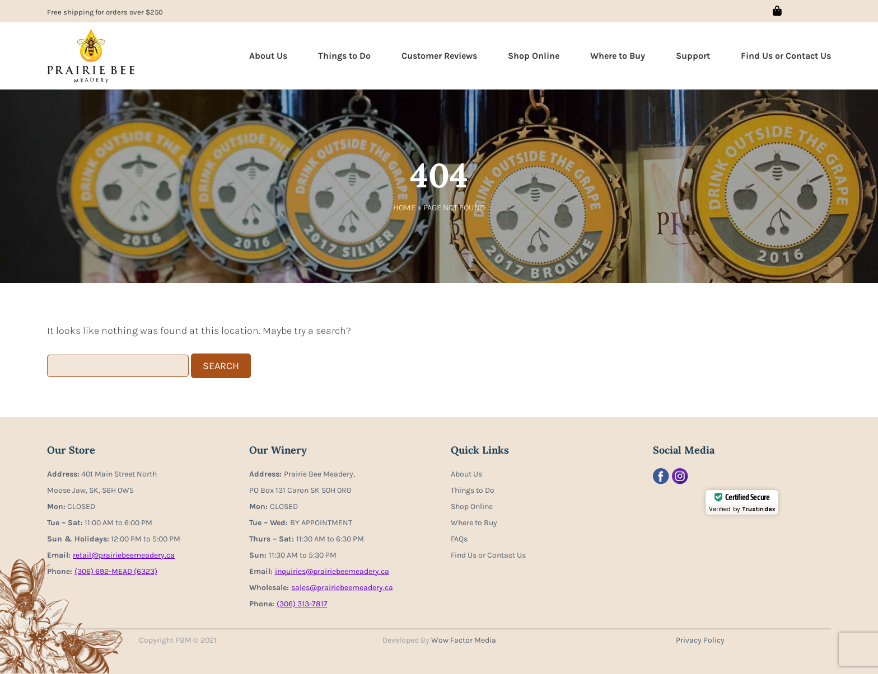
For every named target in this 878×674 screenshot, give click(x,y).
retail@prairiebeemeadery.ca (124, 555)
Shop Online (533, 55)
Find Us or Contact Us (786, 55)
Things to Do (344, 55)
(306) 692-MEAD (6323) (115, 571)
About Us (268, 55)
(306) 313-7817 (302, 604)
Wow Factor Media (463, 640)
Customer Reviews (439, 55)
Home (404, 207)
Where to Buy (617, 55)
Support (693, 55)
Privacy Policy (700, 640)
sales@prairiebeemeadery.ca (342, 587)
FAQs (459, 539)
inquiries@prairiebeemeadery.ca (332, 571)
